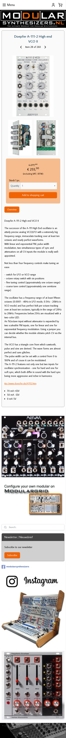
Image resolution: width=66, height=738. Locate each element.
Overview (12, 209)
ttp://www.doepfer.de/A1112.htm (20, 383)
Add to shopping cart (33, 195)
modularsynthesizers (15, 567)
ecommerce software (55, 725)
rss (44, 725)
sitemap (38, 725)
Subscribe (12, 555)
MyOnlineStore (38, 731)
